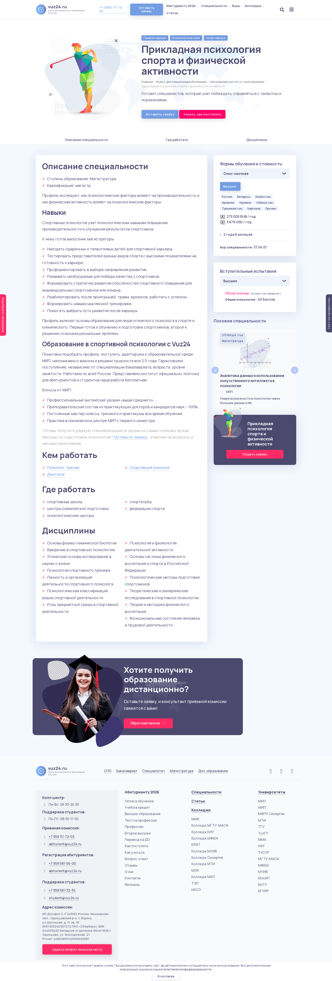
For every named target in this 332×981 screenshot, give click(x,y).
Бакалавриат (126, 771)
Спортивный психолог (150, 467)
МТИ (262, 820)
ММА (262, 840)
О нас (129, 872)
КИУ (261, 846)
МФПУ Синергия (271, 814)
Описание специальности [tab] (86, 139)
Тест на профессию (141, 820)
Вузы (237, 6)
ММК (195, 819)
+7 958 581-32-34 (62, 890)
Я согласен (166, 976)
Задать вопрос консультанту (77, 949)
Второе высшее (138, 833)
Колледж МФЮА (204, 838)
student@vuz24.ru (64, 898)
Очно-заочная (235, 173)
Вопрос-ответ (136, 859)
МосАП (264, 878)
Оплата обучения (139, 801)
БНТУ (262, 885)
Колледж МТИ (203, 864)
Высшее (230, 281)
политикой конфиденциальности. (187, 969)
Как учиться (134, 853)
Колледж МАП (203, 877)
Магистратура (181, 771)
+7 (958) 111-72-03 (111, 9)
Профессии (134, 827)
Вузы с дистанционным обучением (181, 82)
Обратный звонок (148, 723)
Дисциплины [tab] (256, 139)
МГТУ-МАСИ (268, 859)
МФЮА (263, 865)
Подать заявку (254, 454)
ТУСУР (263, 853)
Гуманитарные (155, 38)
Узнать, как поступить (202, 114)
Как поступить (136, 846)
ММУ (262, 801)
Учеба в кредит (137, 808)
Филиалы (132, 885)
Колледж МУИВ (204, 851)
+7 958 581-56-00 (62, 863)
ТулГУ (263, 833)
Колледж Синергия (207, 858)
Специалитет (153, 771)
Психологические (186, 38)
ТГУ (261, 827)
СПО (107, 771)
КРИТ (195, 845)
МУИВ (263, 872)
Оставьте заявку (130, 437)
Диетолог (56, 474)
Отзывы (131, 865)
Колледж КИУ (202, 832)
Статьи (172, 13)
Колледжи (255, 6)
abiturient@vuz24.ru (65, 844)
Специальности (215, 6)
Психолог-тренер (63, 467)
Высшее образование (142, 814)
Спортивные (215, 38)
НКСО (196, 890)
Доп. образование (213, 771)
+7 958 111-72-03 (61, 836)
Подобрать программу (3, 315)
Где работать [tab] (177, 139)
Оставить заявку (146, 9)
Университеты (271, 792)
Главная (147, 82)
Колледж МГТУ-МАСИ (209, 826)
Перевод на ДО (137, 840)
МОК (195, 871)
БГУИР (263, 891)
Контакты (133, 878)
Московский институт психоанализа (237, 82)
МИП (262, 808)
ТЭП (194, 883)
